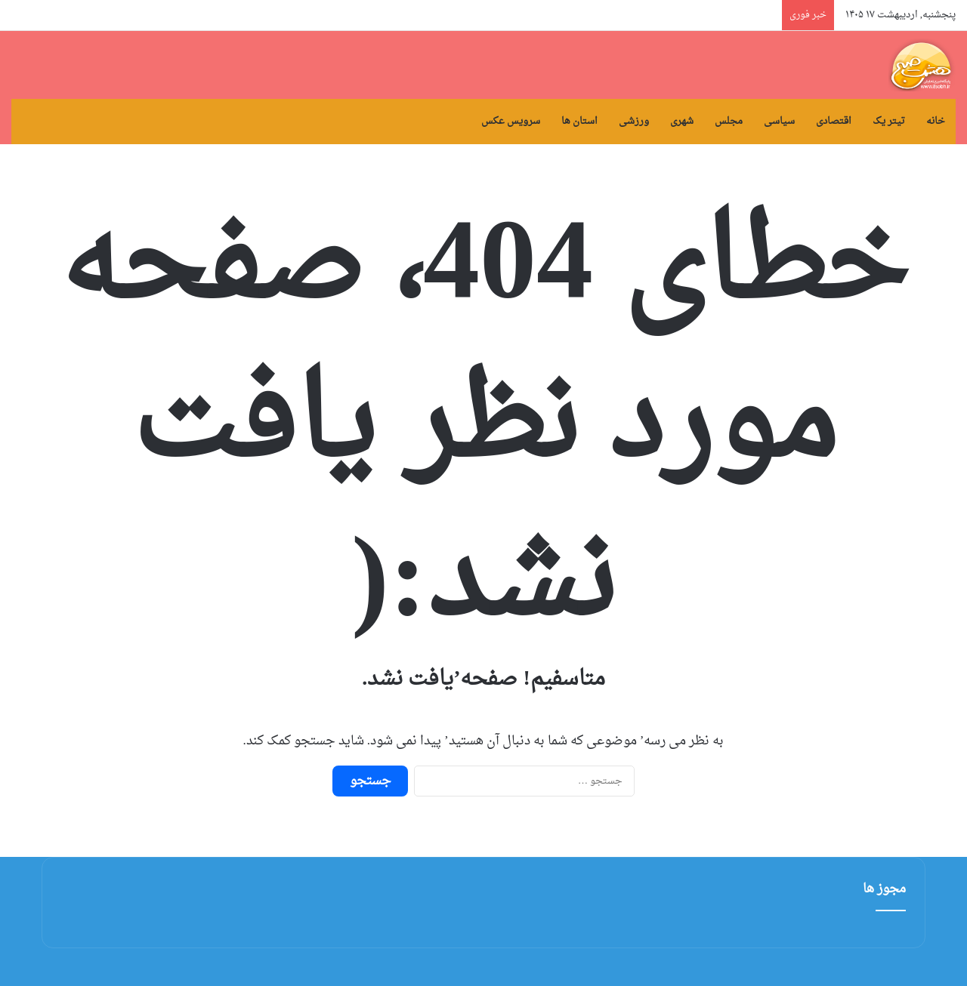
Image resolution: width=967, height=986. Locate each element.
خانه (935, 121)
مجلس (729, 121)
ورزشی (634, 121)
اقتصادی (833, 121)
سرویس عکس (510, 121)
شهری (682, 121)
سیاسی (779, 121)
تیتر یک (889, 121)
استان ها (579, 121)
